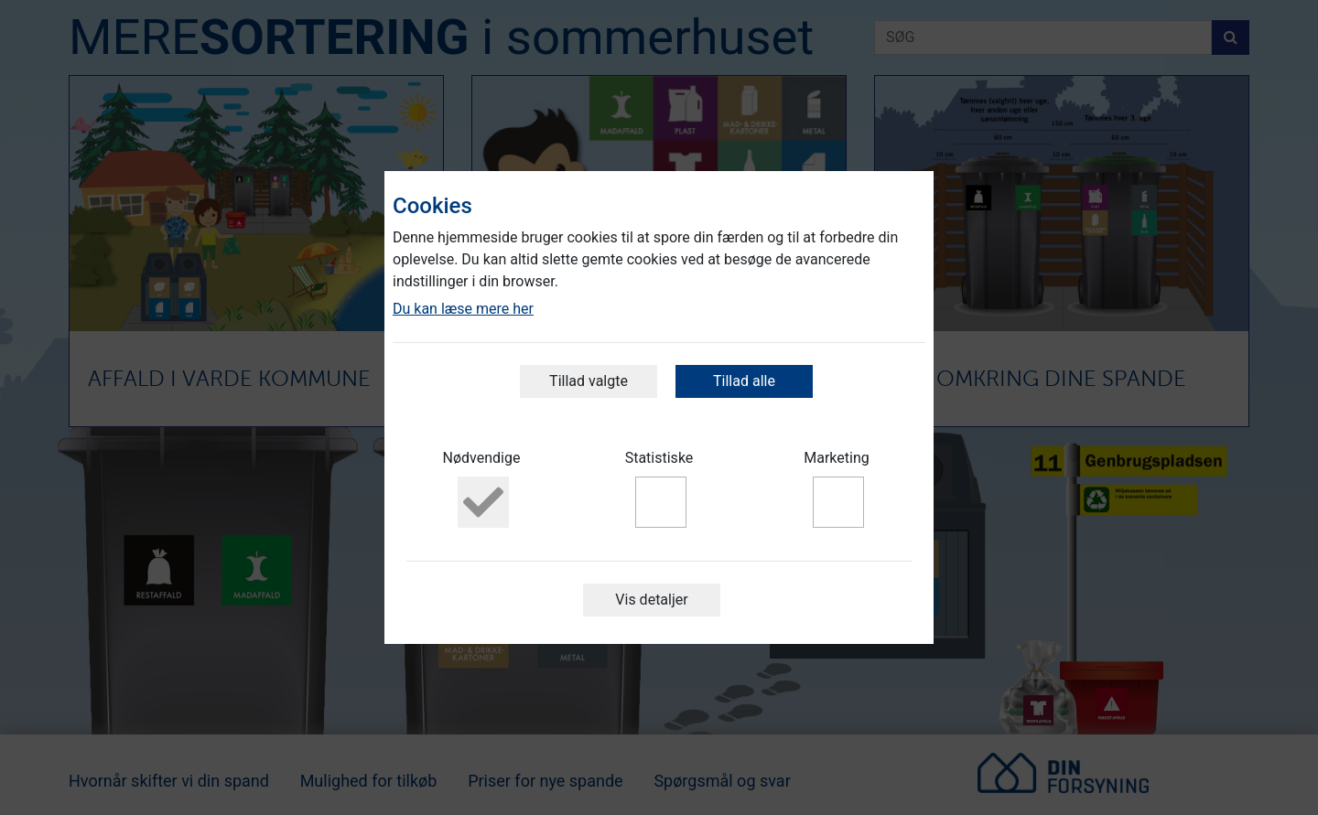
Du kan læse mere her (463, 308)
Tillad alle (744, 381)
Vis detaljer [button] (651, 599)
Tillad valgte (588, 381)
